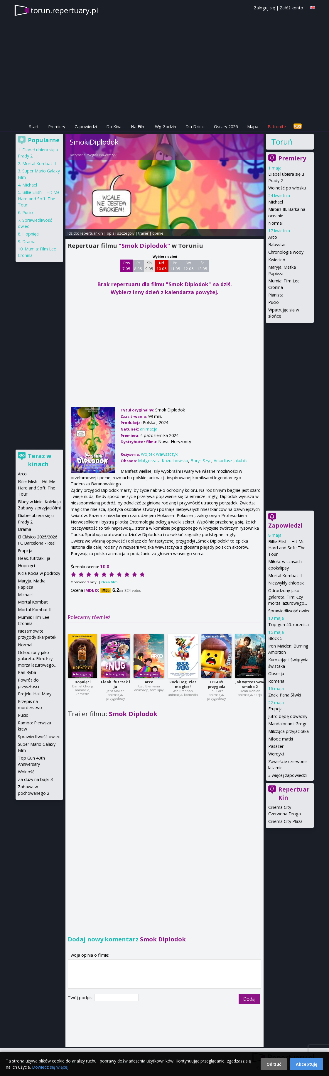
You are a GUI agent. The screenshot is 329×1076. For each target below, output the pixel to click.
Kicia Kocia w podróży (39, 573)
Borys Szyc (200, 460)
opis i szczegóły (120, 233)
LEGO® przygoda (216, 684)
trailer (143, 233)
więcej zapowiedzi (289, 775)
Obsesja (276, 673)
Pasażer (276, 746)
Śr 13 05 (202, 265)
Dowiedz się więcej (50, 1067)
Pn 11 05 (175, 265)
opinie (157, 233)
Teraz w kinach (39, 460)
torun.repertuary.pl (64, 10)
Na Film (138, 126)
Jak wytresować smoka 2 (250, 684)
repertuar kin (91, 233)
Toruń (282, 141)
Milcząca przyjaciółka (288, 731)
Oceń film (109, 582)
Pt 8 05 (138, 265)
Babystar (277, 244)
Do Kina (114, 126)
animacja (148, 429)
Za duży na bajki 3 (35, 779)
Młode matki (280, 739)
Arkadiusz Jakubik (230, 460)
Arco (149, 682)
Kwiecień (276, 259)
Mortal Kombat (33, 602)
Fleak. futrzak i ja (115, 684)
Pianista (276, 295)
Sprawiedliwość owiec (289, 611)
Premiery (56, 126)
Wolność (26, 772)
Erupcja (275, 708)
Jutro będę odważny (287, 716)
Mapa (252, 126)
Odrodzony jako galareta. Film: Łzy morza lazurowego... (287, 597)
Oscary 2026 (226, 126)
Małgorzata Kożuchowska (163, 460)
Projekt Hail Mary (34, 694)
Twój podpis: (81, 997)
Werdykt (276, 754)
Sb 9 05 (149, 265)
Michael (275, 202)
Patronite (277, 126)
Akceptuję (306, 1064)
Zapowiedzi (86, 126)
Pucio (273, 302)
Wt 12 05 (188, 265)
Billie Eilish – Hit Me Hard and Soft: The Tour (39, 198)
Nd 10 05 (161, 265)
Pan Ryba (27, 672)
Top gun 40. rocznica (288, 624)
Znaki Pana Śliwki (284, 695)
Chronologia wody (285, 252)
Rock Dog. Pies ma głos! (183, 684)
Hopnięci (83, 682)
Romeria (276, 681)
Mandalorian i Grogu (288, 723)
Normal (275, 223)
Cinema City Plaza (285, 821)
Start (34, 126)
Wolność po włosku (287, 188)
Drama (29, 241)
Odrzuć (273, 1064)
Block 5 (275, 638)
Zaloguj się (264, 8)
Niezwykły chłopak (286, 583)
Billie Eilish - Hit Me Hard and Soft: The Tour (287, 548)
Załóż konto (291, 8)
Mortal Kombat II (285, 575)
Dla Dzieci (195, 126)
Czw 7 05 (126, 265)
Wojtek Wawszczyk (102, 154)
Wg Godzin (165, 126)
